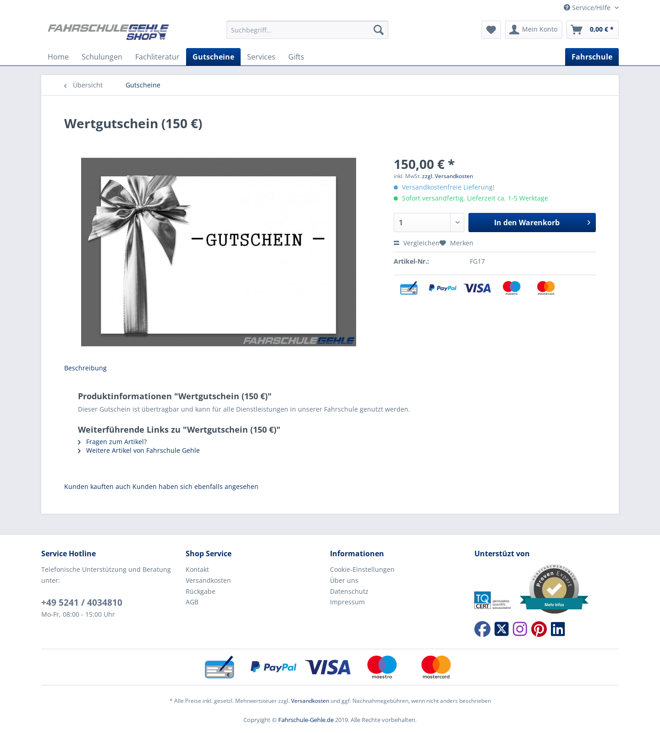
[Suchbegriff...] (307, 30)
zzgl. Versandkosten (447, 176)
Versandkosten (208, 580)
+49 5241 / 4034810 (81, 602)
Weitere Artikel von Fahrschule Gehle (139, 450)
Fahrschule (592, 57)
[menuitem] (307, 34)
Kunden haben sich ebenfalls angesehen (195, 486)
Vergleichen (417, 243)
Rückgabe (200, 591)
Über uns (344, 580)
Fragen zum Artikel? (112, 441)
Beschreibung (85, 368)
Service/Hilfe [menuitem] (588, 7)
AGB (192, 601)
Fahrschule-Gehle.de (306, 720)
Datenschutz (349, 591)
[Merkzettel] (491, 30)
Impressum (347, 601)
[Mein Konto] (533, 30)
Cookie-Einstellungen (362, 569)
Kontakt (197, 569)
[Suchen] (378, 30)
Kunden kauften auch (97, 486)
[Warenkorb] (592, 30)
